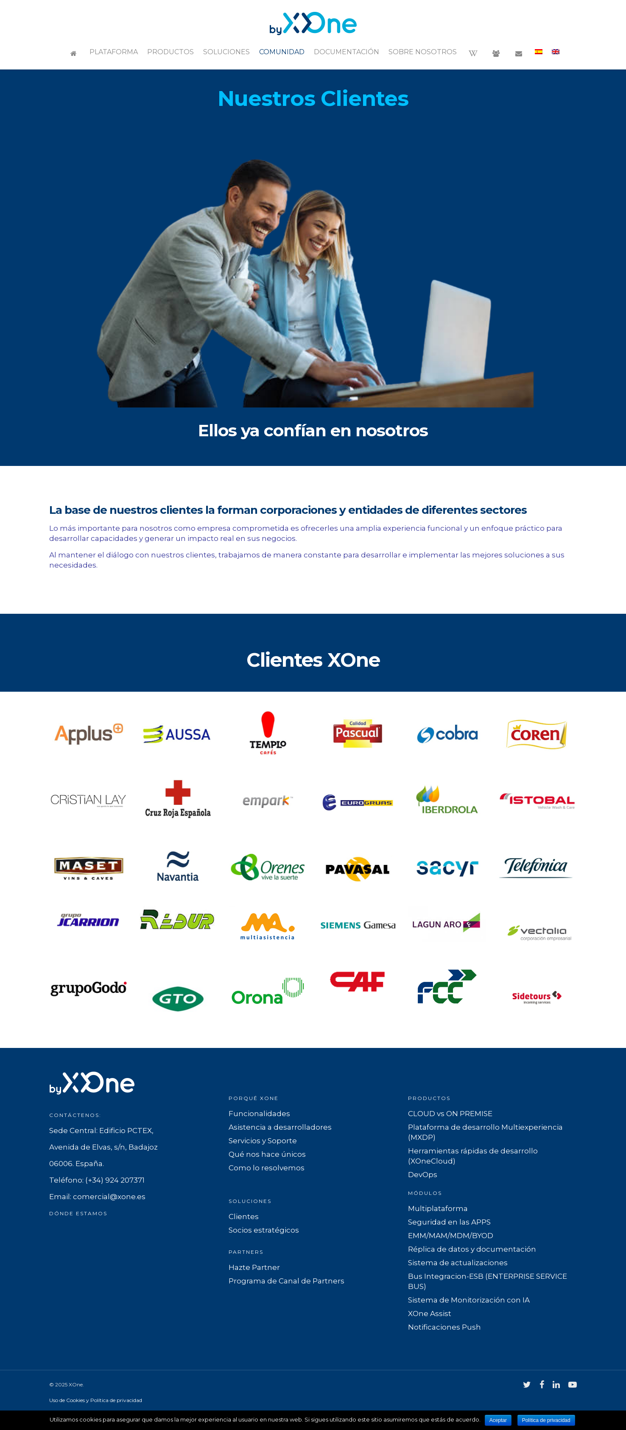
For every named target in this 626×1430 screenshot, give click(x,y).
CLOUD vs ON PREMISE (450, 1113)
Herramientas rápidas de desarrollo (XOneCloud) (473, 1156)
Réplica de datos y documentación (472, 1249)
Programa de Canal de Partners (286, 1281)
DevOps (422, 1174)
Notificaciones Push (444, 1327)
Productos (170, 52)
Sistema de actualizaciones (458, 1262)
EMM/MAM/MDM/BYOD (450, 1235)
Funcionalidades (259, 1113)
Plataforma (113, 52)
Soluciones (226, 52)
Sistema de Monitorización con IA (469, 1300)
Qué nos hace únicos (267, 1154)
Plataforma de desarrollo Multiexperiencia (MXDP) (485, 1132)
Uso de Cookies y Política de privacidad (95, 1400)
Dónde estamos (78, 1213)
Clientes (244, 1216)
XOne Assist (429, 1313)
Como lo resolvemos (267, 1168)
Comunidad (282, 52)
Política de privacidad (546, 1420)
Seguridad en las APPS (449, 1222)
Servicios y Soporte (263, 1140)
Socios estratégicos (264, 1230)
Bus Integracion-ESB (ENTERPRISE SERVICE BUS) (487, 1281)
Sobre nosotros (422, 52)
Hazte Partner (254, 1267)
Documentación (346, 52)
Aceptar (498, 1420)
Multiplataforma (438, 1208)
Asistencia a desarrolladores (280, 1127)
